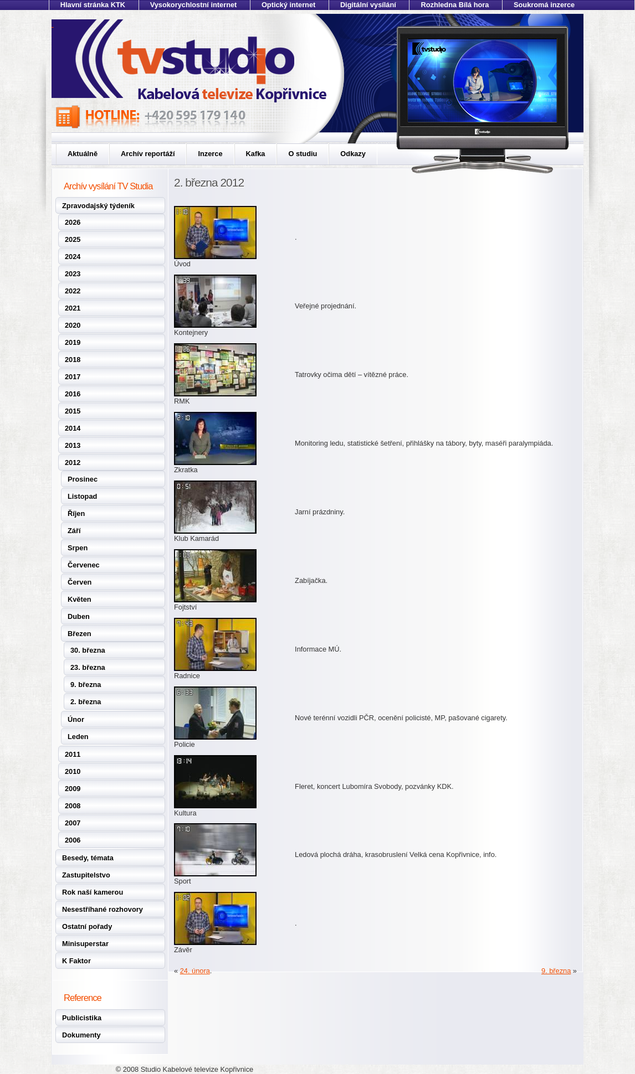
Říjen (76, 513)
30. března (87, 650)
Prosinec (83, 479)
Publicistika (81, 1018)
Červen (79, 582)
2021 (72, 308)
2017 (72, 377)
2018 (72, 359)
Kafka (255, 153)
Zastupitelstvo (86, 875)
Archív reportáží (148, 153)
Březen (79, 633)
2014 (72, 428)
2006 (72, 840)
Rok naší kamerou (92, 892)
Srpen (78, 548)
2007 (72, 823)
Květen (79, 599)
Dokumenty (81, 1035)
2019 (72, 342)
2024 (72, 256)
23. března (87, 667)
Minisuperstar (85, 943)
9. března (85, 684)
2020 (72, 325)
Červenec (84, 565)
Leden (78, 736)
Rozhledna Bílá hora (455, 5)
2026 (72, 222)
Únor (76, 719)
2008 (72, 806)
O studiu (302, 153)
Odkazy (353, 153)
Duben (79, 616)
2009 (72, 788)
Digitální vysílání (368, 5)
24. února (195, 971)
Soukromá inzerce (544, 5)
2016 (72, 394)
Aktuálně (83, 153)
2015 (72, 411)
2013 (72, 445)
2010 (72, 771)
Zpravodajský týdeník (98, 206)
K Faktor (76, 961)
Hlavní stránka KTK (92, 5)
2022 (72, 291)
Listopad (82, 496)
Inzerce (210, 153)
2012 (72, 462)
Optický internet (288, 5)
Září (74, 530)
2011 (72, 754)
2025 (72, 239)
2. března (85, 702)
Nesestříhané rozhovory (102, 909)
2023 (72, 274)
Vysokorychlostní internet (193, 5)
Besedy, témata (88, 858)
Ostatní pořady (87, 926)
